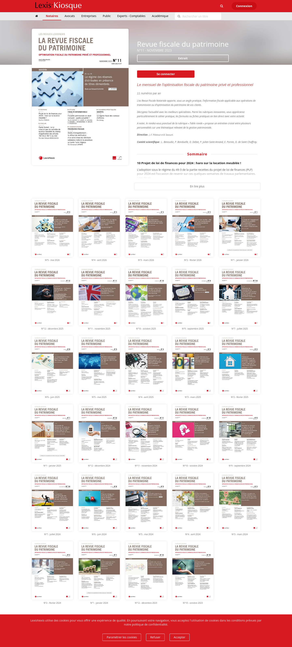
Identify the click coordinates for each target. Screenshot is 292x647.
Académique (160, 16)
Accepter (179, 637)
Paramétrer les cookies (122, 637)
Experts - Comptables (131, 16)
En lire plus (197, 186)
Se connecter (166, 74)
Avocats (69, 16)
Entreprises (88, 16)
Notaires (52, 16)
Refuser (155, 637)
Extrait (183, 58)
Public (107, 16)
